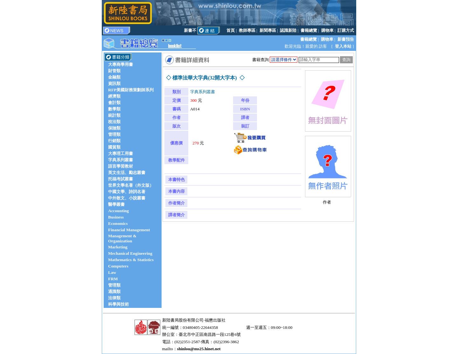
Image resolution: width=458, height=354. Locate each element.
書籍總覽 (309, 30)
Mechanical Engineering (130, 253)
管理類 (114, 134)
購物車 (327, 30)
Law (112, 272)
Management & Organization (122, 238)
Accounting (118, 210)
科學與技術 (118, 304)
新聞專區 (268, 30)
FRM (113, 278)
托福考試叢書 (120, 179)
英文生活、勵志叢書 (126, 172)
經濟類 (114, 96)
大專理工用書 (120, 153)
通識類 (114, 291)
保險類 (114, 128)
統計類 (114, 115)
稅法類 (114, 121)
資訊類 (114, 83)
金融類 (114, 77)
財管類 (114, 70)
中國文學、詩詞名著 (126, 191)
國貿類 (114, 147)
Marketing (118, 247)
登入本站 (343, 46)
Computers (118, 266)
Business (116, 217)
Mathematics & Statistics (131, 259)
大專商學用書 (120, 64)
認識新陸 (288, 30)
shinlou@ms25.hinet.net (199, 348)
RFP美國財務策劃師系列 (131, 89)
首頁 (230, 30)
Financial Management (129, 229)
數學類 (114, 109)
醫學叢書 (116, 204)
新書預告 (345, 39)
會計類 (114, 102)
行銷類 (114, 140)
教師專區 (247, 30)
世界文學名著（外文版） (131, 185)
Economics (118, 223)
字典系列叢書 (120, 159)
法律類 (114, 297)
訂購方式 (345, 30)
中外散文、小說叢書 (126, 198)
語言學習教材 (120, 166)
